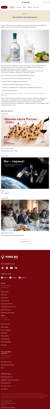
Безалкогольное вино (6, 304)
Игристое (36, 7)
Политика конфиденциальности (6, 401)
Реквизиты (3, 404)
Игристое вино (5, 301)
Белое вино (4, 295)
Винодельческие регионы (8, 365)
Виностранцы (4, 327)
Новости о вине (5, 324)
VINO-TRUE (4, 333)
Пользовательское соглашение (6, 400)
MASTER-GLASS (5, 339)
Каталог (4, 7)
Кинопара (3, 345)
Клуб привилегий (5, 383)
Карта (2, 368)
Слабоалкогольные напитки (8, 306)
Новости (25, 13)
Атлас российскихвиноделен (6, 352)
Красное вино (5, 292)
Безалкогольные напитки (8, 312)
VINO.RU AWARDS (6, 342)
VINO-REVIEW (5, 336)
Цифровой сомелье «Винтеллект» (10, 380)
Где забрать (4, 389)
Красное (19, 7)
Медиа (12, 7)
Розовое (30, 7)
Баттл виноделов (5, 330)
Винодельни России (6, 362)
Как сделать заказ (6, 386)
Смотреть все (25, 241)
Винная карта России (7, 377)
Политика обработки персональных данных (9, 403)
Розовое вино (4, 298)
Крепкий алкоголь (6, 309)
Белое (24, 7)
